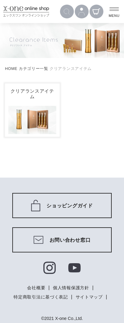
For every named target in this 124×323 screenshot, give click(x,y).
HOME (11, 69)
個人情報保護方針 (71, 287)
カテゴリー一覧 (33, 69)
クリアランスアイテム (32, 93)
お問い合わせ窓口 (62, 240)
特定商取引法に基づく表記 (41, 296)
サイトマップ (89, 296)
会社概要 (36, 287)
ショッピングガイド (62, 205)
